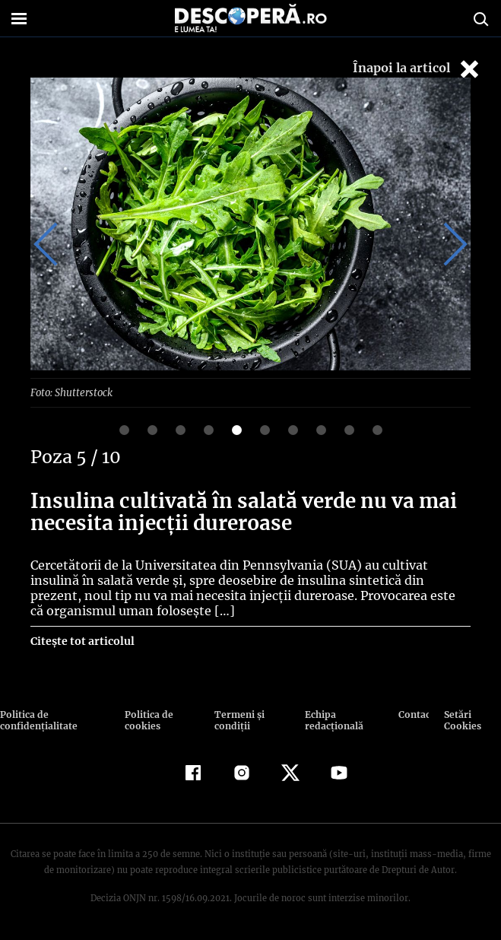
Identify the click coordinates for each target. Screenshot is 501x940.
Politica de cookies (148, 719)
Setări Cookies (461, 719)
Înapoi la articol (417, 69)
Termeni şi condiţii (237, 719)
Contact (414, 713)
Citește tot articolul (81, 640)
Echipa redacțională (331, 719)
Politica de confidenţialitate (37, 719)
